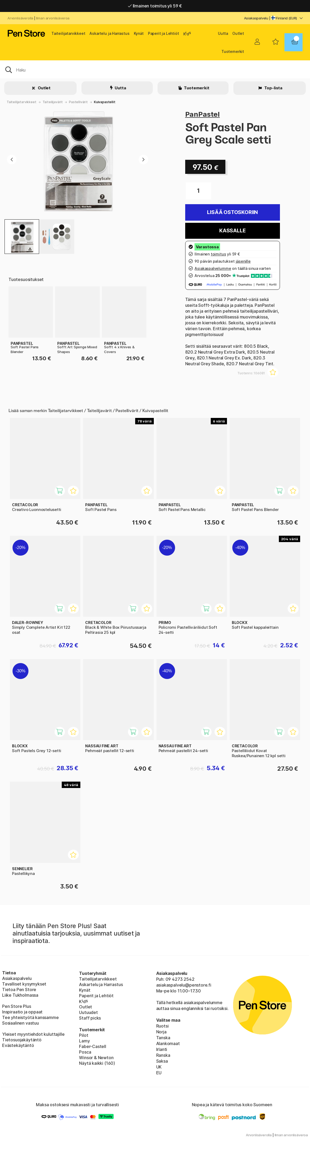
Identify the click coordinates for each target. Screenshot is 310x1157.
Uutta (223, 33)
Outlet (238, 33)
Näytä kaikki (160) (97, 1063)
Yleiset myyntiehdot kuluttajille (33, 1034)
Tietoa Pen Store (19, 989)
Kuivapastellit (104, 102)
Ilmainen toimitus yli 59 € (155, 6)
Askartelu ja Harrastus (109, 33)
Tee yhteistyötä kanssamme (30, 1017)
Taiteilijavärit (53, 102)
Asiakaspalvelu (256, 18)
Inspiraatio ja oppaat (22, 1012)
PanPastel (202, 114)
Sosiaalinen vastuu (20, 1023)
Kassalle (232, 231)
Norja (161, 1031)
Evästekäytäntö (18, 1045)
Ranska (163, 1055)
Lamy (84, 1040)
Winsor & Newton (96, 1057)
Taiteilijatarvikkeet (68, 33)
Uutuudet (88, 1012)
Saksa (162, 1061)
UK (159, 1067)
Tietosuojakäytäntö (22, 1039)
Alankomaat (168, 1043)
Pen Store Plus (16, 1006)
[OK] (155, 69)
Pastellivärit (78, 102)
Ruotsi (162, 1026)
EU (159, 1072)
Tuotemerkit (232, 51)
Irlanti (161, 1049)
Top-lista (272, 87)
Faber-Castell (92, 1046)
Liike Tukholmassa (20, 995)
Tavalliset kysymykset (24, 984)
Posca (85, 1052)
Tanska (163, 1037)
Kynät (139, 33)
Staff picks (90, 1018)
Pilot (83, 1035)
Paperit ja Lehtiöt (163, 33)
